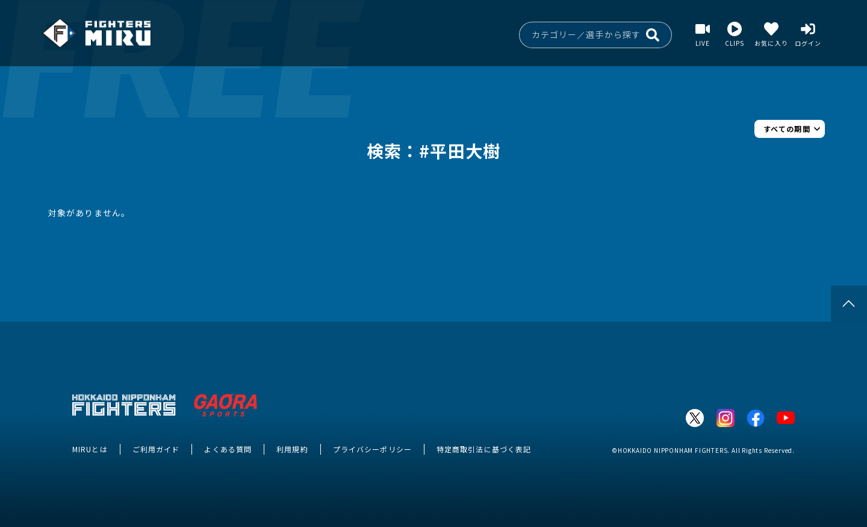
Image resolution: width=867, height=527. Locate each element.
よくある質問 (228, 449)
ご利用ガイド (156, 449)
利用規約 (292, 449)
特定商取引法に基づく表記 (484, 449)
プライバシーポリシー (372, 449)
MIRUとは (90, 449)
